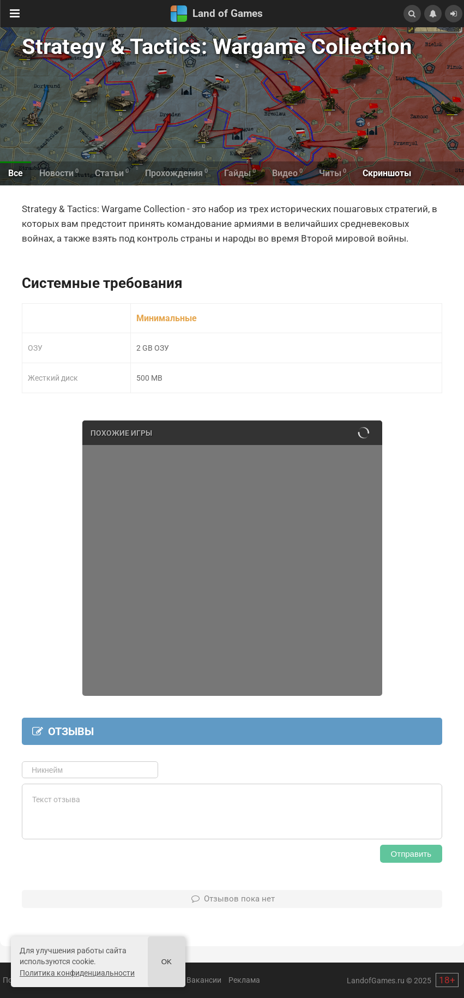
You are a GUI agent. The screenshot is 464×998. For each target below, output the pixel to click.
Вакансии (203, 980)
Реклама (244, 980)
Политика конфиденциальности (77, 973)
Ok (166, 962)
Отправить (411, 853)
